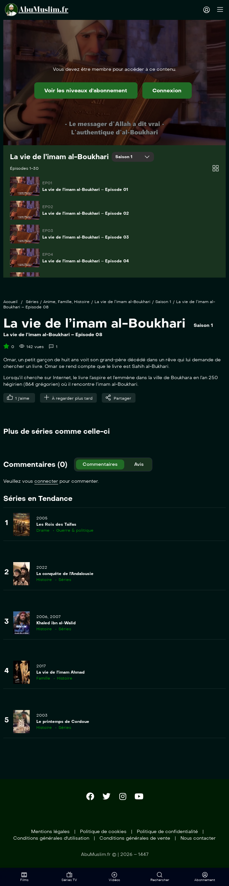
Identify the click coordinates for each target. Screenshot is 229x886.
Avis (139, 464)
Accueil (10, 301)
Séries (32, 301)
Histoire (82, 301)
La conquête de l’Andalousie (65, 573)
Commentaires (100, 464)
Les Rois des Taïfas (56, 524)
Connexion (166, 90)
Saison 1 (124, 157)
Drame (43, 530)
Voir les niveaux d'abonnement (85, 90)
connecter (46, 481)
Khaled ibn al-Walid (56, 623)
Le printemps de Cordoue (62, 721)
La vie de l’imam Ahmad (60, 672)
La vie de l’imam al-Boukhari (59, 157)
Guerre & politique (75, 530)
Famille (65, 301)
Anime (49, 301)
